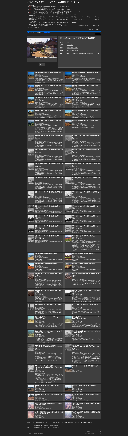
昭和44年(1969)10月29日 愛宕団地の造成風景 (48, 72)
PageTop (99, 429)
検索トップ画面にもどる (51, 425)
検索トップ (30, 32)
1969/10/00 (70, 45)
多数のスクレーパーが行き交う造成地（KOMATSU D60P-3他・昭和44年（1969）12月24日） (48, 346)
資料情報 (39, 32)
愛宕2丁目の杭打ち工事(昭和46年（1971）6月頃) (48, 304)
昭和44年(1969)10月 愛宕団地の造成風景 (83, 236)
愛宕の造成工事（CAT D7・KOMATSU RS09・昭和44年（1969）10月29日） (85, 317)
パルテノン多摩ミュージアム (94, 431)
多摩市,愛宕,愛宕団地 (72, 48)
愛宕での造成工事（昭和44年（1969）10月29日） (86, 304)
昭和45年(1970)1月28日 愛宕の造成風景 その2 (48, 206)
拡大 (42, 64)
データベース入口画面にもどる (53, 427)
